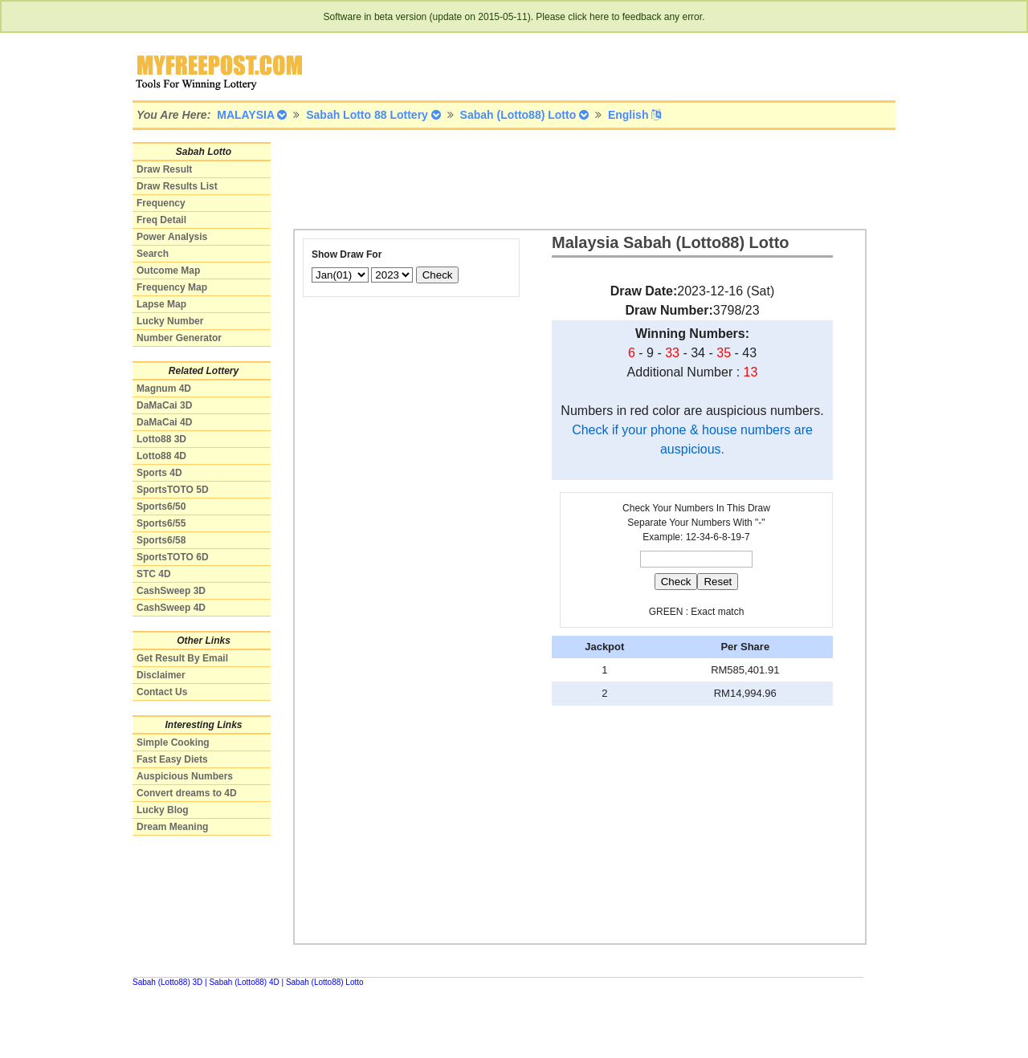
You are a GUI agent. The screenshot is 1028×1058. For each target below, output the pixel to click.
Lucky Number (170, 321)
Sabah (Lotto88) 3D (167, 982)
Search (153, 253)
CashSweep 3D (171, 590)
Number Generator (179, 338)
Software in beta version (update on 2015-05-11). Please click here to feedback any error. (514, 16)
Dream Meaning (172, 826)
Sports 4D (159, 472)
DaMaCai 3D (164, 405)
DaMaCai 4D (164, 422)
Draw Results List (177, 186)
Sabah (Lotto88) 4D (244, 982)
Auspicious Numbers (185, 776)
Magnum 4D (164, 388)
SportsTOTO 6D (173, 557)
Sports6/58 (161, 540)
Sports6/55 (161, 523)
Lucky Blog (163, 810)
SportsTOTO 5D (173, 489)
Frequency (161, 203)
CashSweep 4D (171, 607)
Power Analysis (172, 236)
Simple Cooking (173, 742)
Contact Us (162, 692)
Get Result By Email (182, 658)
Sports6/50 (161, 506)
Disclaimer (161, 675)
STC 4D (154, 574)
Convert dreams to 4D (187, 793)
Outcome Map (168, 270)
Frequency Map (172, 287)
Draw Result (164, 169)
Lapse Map (161, 304)
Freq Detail (161, 220)
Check (437, 275)
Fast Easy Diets (172, 759)
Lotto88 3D (161, 439)
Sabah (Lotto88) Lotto (325, 982)
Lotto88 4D (161, 456)
